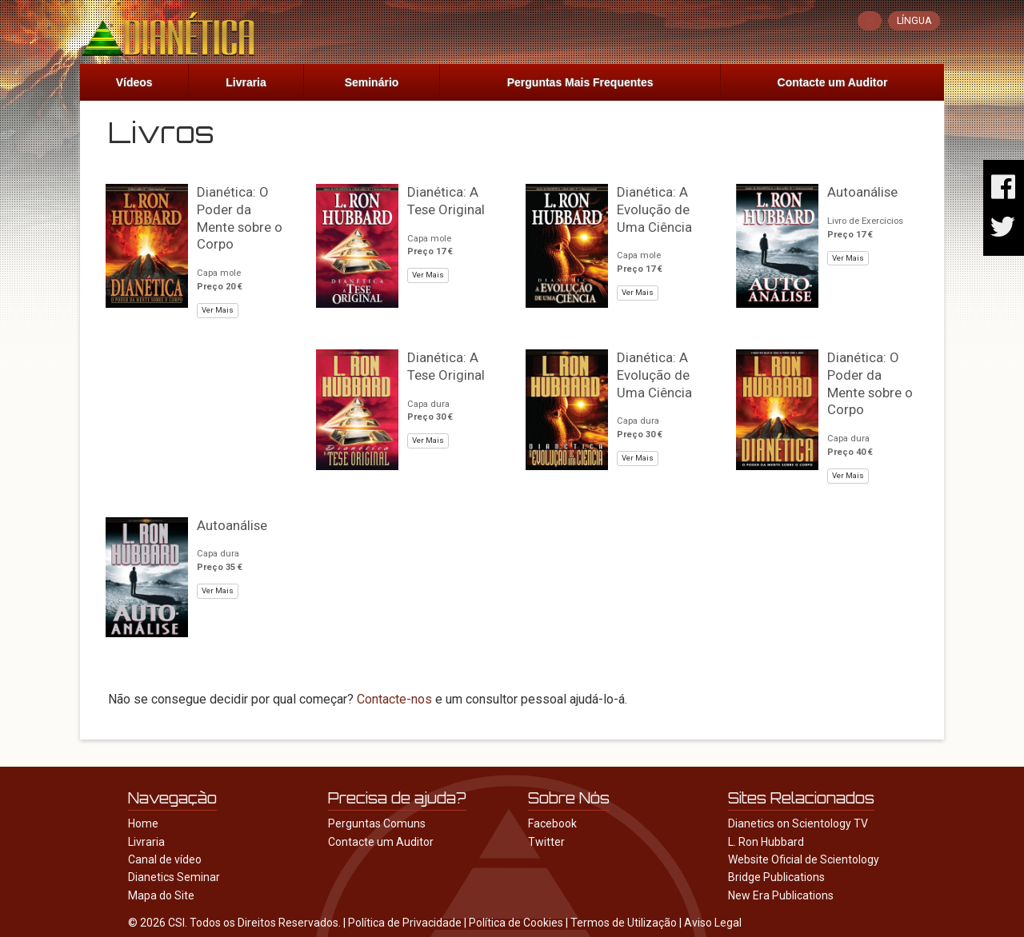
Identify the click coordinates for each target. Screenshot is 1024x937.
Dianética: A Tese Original (446, 200)
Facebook (552, 823)
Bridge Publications (776, 877)
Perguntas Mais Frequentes (580, 82)
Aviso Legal (713, 922)
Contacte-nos (394, 699)
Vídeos (134, 82)
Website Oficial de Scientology (803, 859)
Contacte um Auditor (833, 82)
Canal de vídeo (165, 859)
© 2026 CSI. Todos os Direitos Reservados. (234, 922)
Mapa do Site (161, 895)
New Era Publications (781, 895)
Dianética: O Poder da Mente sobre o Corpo (239, 218)
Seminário (372, 82)
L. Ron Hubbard (766, 841)
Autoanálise (862, 192)
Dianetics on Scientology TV (798, 823)
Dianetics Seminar (174, 877)
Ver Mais (218, 309)
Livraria (246, 82)
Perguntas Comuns (377, 823)
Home (143, 823)
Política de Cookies (516, 922)
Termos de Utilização (623, 922)
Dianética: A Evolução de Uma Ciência (654, 209)
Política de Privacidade (405, 922)
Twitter (546, 841)
